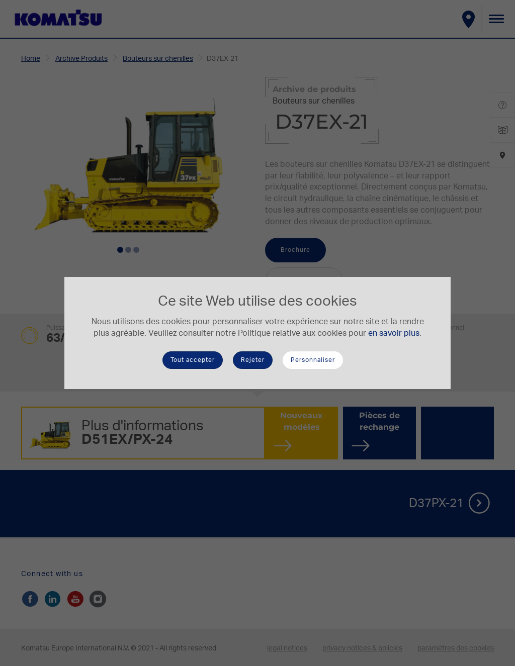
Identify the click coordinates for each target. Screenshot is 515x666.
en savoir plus (393, 333)
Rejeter (253, 360)
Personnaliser (313, 360)
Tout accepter (192, 360)
